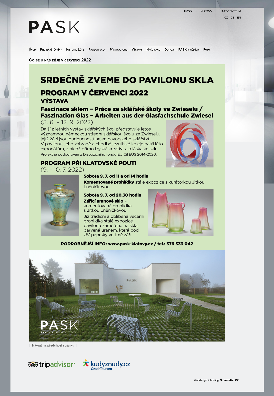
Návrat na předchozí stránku (53, 345)
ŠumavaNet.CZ (229, 380)
